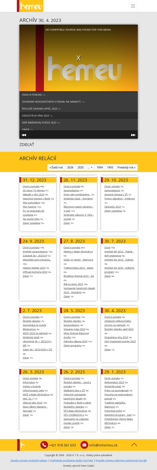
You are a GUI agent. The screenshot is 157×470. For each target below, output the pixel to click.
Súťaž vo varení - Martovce (78, 259)
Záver (67, 223)
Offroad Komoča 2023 (35, 272)
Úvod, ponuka (112, 186)
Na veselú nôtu (31, 219)
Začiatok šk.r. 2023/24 (35, 255)
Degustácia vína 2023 (37, 115)
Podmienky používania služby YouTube (71, 460)
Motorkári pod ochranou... (37, 259)
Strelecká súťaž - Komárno (78, 198)
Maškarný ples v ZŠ (74, 390)
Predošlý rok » (126, 167)
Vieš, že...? (28, 398)
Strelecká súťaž (31, 337)
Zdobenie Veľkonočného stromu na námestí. (53, 101)
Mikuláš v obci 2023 (33, 194)
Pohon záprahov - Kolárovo (119, 198)
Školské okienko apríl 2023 (41, 108)
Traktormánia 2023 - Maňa (78, 267)
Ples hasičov (29, 206)
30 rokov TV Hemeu (34, 190)
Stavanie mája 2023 (74, 329)
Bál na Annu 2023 (73, 284)
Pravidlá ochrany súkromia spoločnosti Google (121, 460)
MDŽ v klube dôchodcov (36, 394)
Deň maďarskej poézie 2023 (41, 122)
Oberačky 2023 (112, 206)
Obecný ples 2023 (32, 402)
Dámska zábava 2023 (75, 341)
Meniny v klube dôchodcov (78, 251)
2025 (81, 167)
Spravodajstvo (71, 190)
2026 (70, 167)
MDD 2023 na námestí (35, 333)
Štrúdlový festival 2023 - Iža (79, 276)
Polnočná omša (113, 410)
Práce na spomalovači (116, 390)
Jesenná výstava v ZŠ (116, 194)
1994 (100, 167)
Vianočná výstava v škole (36, 198)
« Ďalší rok (56, 167)
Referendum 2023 (114, 382)
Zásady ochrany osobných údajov (28, 460)
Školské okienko (31, 321)
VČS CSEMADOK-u (74, 415)
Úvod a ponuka (34, 94)
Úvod (107, 247)
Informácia (29, 382)
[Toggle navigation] (133, 6)
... (89, 167)
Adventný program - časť (118, 415)
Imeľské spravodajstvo (35, 251)
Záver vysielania (31, 223)
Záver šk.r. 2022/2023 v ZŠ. (37, 349)
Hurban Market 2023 (34, 267)
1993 (110, 167)
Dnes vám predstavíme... (77, 194)
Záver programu (72, 345)
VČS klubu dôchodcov (75, 410)
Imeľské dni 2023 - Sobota (118, 259)
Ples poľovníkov (31, 202)
